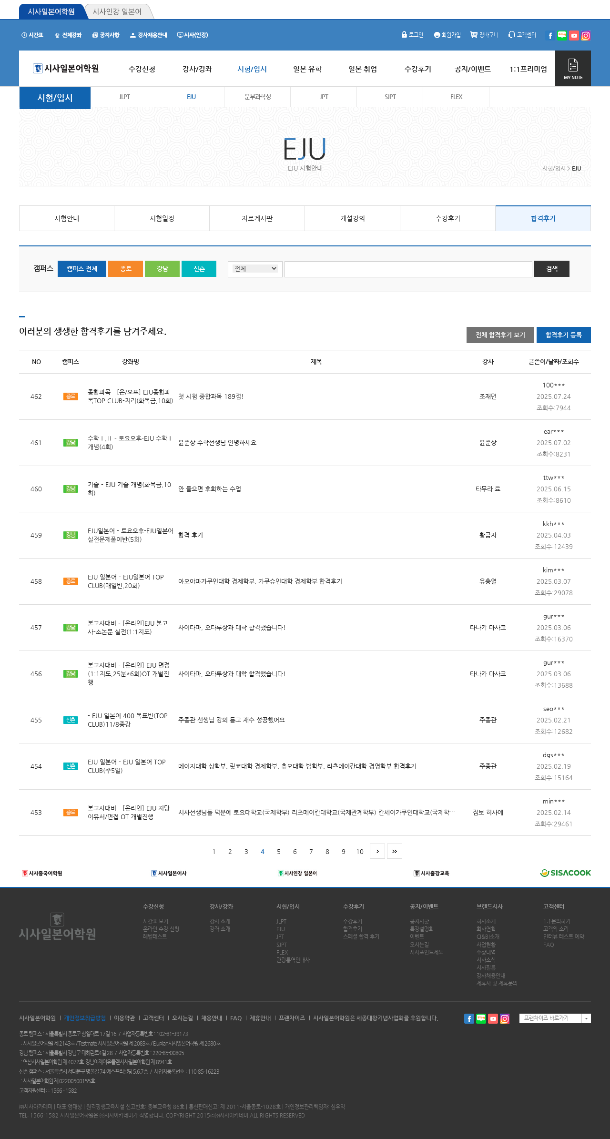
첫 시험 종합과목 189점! (211, 396)
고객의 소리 (556, 929)
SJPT (390, 96)
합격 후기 (190, 535)
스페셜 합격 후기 (361, 937)
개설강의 (352, 218)
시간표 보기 (155, 921)
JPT (324, 96)
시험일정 (162, 218)
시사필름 (486, 968)
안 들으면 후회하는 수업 (209, 488)
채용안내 (211, 1018)
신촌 (199, 268)
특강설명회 (422, 929)
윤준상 (488, 442)
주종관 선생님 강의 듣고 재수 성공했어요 (231, 719)
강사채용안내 (491, 976)
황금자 (488, 535)
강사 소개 (220, 921)
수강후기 (448, 218)
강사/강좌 (221, 906)
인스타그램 (505, 1019)
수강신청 (153, 906)
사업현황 (486, 945)
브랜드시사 (490, 906)
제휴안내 (260, 1018)
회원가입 (446, 35)
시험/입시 (55, 97)
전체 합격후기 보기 (500, 334)
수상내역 (486, 952)
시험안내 (66, 218)
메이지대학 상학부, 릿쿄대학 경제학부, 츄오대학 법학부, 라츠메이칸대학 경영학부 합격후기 (297, 766)
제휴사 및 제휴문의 (497, 983)
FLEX (456, 96)
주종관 (488, 719)
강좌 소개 (220, 929)
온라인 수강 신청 (161, 929)
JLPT (124, 96)
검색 (552, 268)
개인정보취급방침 (85, 1018)
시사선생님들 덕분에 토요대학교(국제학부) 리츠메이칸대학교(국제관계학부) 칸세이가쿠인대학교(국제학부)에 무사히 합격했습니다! (349, 812)
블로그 (481, 1019)
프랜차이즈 (292, 1018)
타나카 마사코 (488, 627)
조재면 (488, 396)
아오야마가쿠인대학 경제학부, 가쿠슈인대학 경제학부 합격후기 (260, 581)
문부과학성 (257, 96)
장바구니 (484, 35)
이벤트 (417, 937)
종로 (126, 268)
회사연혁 (486, 929)
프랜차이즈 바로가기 (546, 1018)
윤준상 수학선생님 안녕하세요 (217, 442)
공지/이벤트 (424, 906)
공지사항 (419, 921)
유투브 (493, 1019)
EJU (191, 96)
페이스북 (469, 1019)
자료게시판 (257, 218)
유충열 (488, 581)
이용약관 (124, 1018)
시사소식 (486, 960)
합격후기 (543, 218)
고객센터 (522, 35)
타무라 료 (488, 488)
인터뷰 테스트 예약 (563, 937)
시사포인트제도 (426, 952)
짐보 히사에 (488, 812)
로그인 (411, 35)
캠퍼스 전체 (82, 268)
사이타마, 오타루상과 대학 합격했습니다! (232, 627)
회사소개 (486, 921)
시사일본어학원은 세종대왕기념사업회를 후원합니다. (375, 1018)
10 (360, 851)
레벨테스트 (155, 937)
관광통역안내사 (293, 960)
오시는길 (419, 945)
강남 (162, 268)
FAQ (548, 945)
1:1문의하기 (556, 921)
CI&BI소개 (488, 937)
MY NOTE (573, 68)
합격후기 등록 (564, 334)
